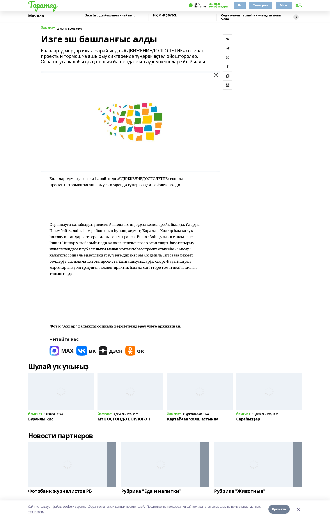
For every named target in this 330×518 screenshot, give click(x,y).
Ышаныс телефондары (218, 5)
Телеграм (260, 5)
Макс (284, 5)
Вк (240, 5)
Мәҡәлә (36, 16)
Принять (279, 509)
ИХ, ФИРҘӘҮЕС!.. (165, 15)
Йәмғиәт (48, 28)
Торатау (42, 4)
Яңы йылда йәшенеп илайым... (110, 15)
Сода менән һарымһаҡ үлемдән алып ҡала (251, 17)
